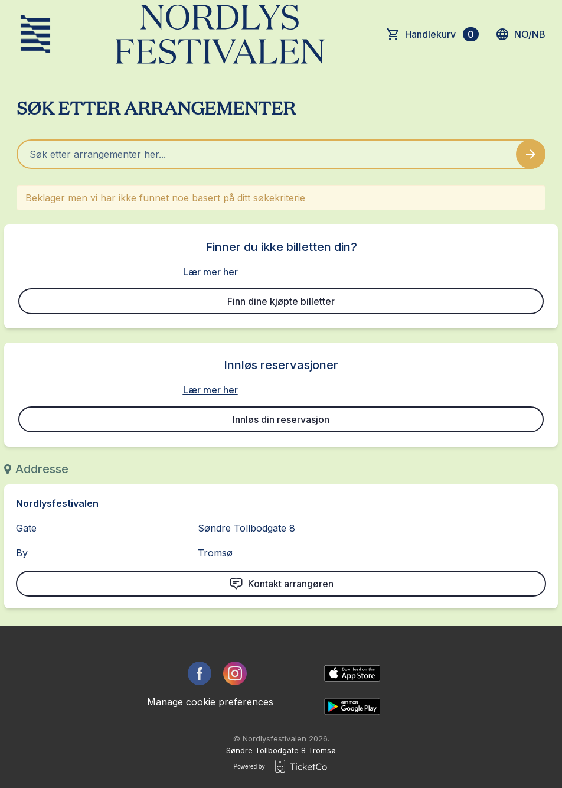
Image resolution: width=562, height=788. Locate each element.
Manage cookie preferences (210, 702)
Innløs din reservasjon (281, 419)
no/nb (520, 34)
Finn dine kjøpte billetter (281, 301)
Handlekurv (442, 34)
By (22, 553)
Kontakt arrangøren (281, 584)
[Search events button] (530, 154)
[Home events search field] (281, 154)
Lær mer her (210, 272)
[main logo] (35, 34)
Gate (26, 528)
